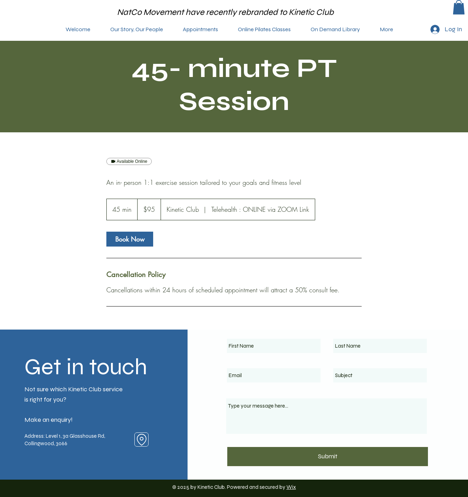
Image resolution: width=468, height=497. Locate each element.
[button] (459, 7)
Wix (291, 487)
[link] (129, 239)
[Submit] (327, 456)
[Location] (141, 439)
